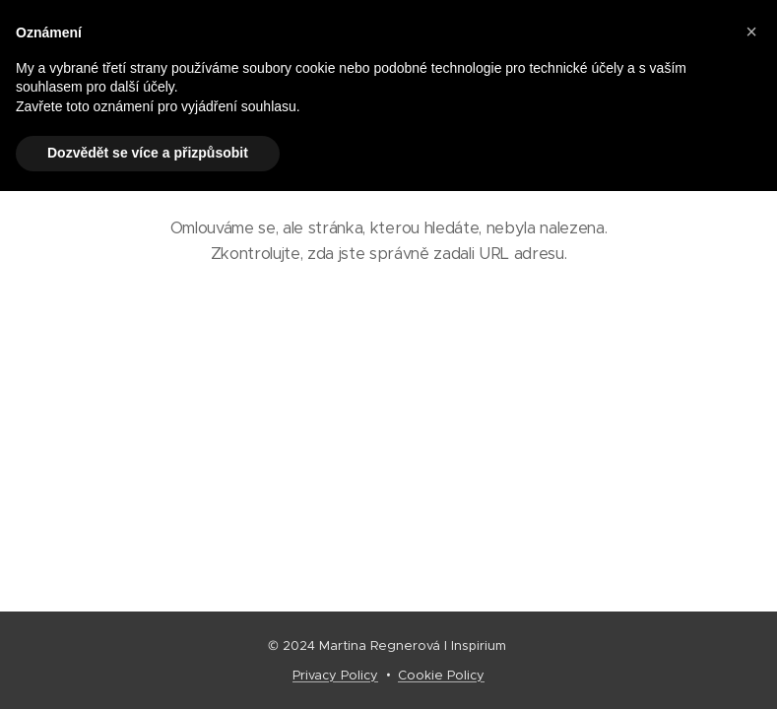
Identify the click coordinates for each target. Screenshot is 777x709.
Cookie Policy (441, 675)
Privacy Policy (335, 675)
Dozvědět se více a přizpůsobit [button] (147, 153)
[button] (751, 31)
